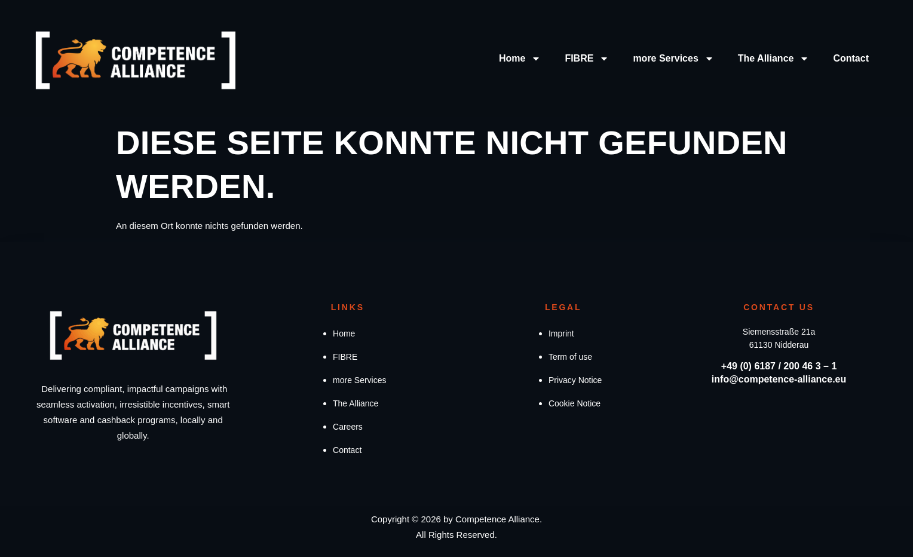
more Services (673, 58)
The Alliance (774, 58)
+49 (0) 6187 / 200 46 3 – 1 (779, 366)
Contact (851, 58)
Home (520, 58)
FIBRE (587, 58)
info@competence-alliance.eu (779, 379)
